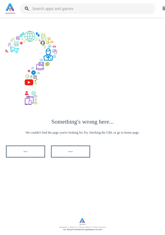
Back (25, 151)
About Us (73, 227)
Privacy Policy (84, 227)
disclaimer (63, 227)
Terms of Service (99, 227)
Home (70, 151)
